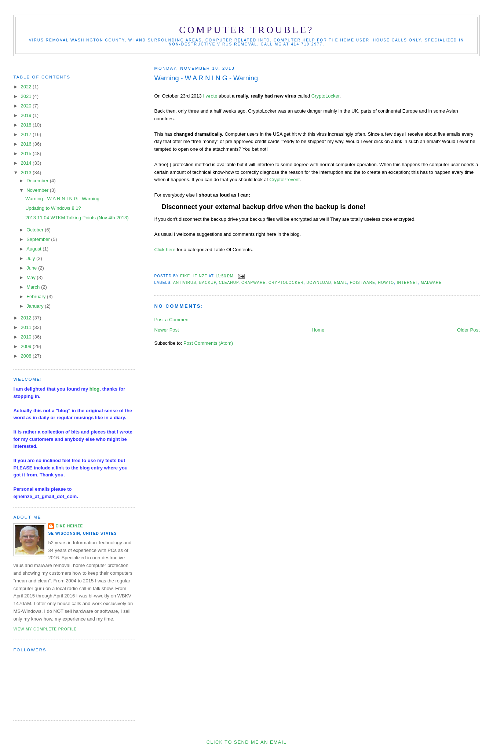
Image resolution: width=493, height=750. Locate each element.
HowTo (386, 283)
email (340, 283)
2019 (27, 115)
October (35, 230)
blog (94, 389)
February (36, 296)
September (38, 239)
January (35, 306)
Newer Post (166, 330)
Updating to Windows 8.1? (53, 208)
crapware (253, 283)
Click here (164, 249)
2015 (27, 153)
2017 (27, 134)
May (31, 277)
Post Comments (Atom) (208, 343)
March (33, 287)
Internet (407, 283)
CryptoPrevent (284, 179)
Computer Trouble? (246, 30)
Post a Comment (172, 319)
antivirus (184, 283)
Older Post (468, 330)
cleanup (229, 283)
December (38, 180)
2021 (27, 96)
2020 (27, 106)
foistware (362, 283)
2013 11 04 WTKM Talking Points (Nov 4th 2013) (77, 217)
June (32, 268)
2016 (27, 144)
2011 (27, 327)
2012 (27, 318)
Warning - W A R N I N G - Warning (62, 198)
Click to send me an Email (246, 742)
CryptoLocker (325, 96)
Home (318, 330)
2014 (27, 163)
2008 (27, 356)
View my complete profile (45, 629)
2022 (27, 86)
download (318, 283)
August (34, 249)
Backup (207, 283)
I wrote (210, 96)
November (38, 190)
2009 (27, 346)
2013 (27, 172)
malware (431, 283)
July (31, 258)
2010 (27, 337)
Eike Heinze (69, 526)
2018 (27, 125)
